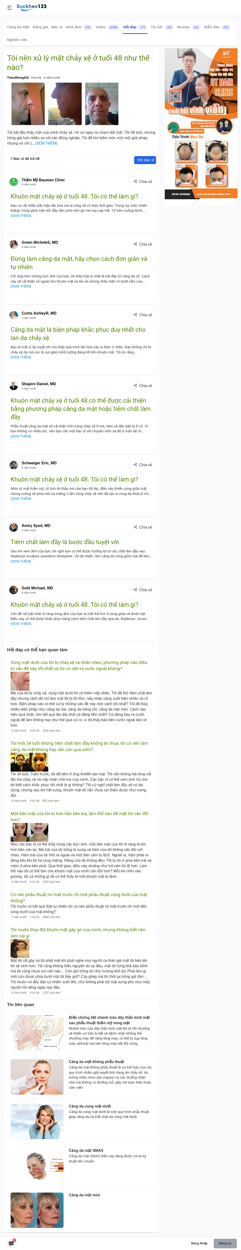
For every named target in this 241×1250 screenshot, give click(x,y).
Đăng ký (225, 1243)
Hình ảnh (79, 27)
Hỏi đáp (135, 27)
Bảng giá (40, 27)
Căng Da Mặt (18, 27)
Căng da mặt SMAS (86, 1151)
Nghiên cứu (17, 40)
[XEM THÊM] (46, 143)
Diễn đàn (217, 27)
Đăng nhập (199, 1243)
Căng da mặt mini (84, 1195)
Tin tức (162, 27)
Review (189, 27)
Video (108, 27)
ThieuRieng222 (18, 77)
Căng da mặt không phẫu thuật (96, 1062)
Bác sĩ (57, 27)
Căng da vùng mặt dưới (90, 1106)
